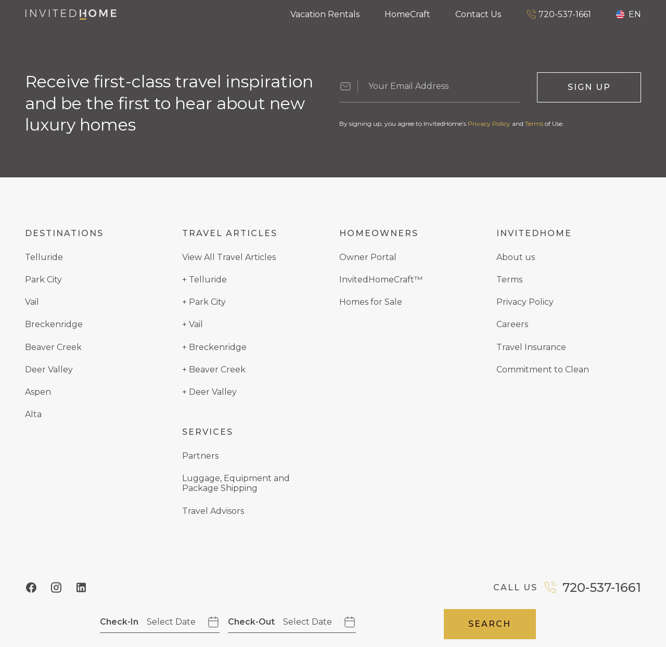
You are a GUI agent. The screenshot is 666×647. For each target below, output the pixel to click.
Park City (43, 279)
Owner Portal (367, 257)
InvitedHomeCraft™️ (380, 279)
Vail (32, 302)
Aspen (38, 392)
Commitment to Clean (542, 369)
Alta (33, 414)
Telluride (44, 257)
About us (515, 257)
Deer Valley (49, 369)
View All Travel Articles (229, 257)
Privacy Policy (489, 123)
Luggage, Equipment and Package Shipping (236, 483)
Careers (512, 324)
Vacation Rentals (325, 14)
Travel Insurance (531, 347)
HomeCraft (407, 14)
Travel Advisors (213, 511)
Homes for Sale (370, 302)
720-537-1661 (558, 14)
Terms (534, 123)
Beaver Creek (53, 347)
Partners (200, 456)
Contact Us (478, 14)
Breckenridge (54, 324)
